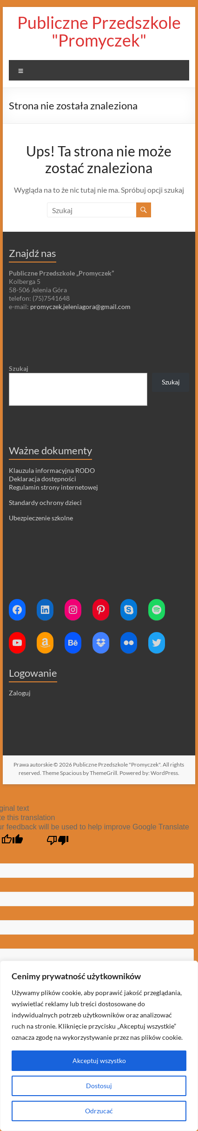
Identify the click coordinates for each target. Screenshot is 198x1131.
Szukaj (18, 368)
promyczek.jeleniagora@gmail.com (80, 306)
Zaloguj (20, 693)
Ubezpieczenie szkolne (41, 518)
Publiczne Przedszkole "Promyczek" (99, 31)
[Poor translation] (57, 840)
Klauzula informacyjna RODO (52, 470)
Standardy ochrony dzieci (45, 502)
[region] (99, 1046)
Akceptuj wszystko (99, 1060)
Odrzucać (99, 1111)
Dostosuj (99, 1086)
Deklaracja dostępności (42, 479)
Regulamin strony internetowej (53, 487)
